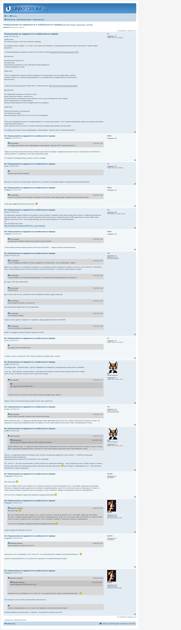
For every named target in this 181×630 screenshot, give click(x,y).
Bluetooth (13, 543)
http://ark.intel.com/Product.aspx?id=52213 (63, 86)
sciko (11, 436)
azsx (11, 239)
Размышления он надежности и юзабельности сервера (48, 24)
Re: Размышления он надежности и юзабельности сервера (29, 136)
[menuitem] (6, 16)
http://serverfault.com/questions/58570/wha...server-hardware (24, 226)
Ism (11, 143)
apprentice (13, 508)
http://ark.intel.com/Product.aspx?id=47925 (64, 52)
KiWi (11, 414)
